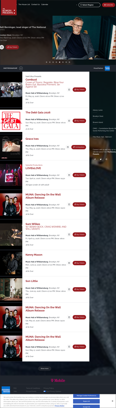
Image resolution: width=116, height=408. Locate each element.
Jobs (15, 391)
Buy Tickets (15, 46)
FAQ (15, 388)
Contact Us (23, 8)
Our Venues (29, 4)
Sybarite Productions (35, 165)
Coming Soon (78, 147)
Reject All (86, 401)
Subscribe (109, 5)
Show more (45, 368)
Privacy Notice (59, 406)
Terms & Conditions (33, 388)
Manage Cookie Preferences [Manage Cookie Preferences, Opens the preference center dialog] (86, 395)
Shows (21, 4)
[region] (58, 401)
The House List (41, 4)
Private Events (31, 391)
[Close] (112, 401)
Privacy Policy (49, 388)
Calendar (32, 8)
